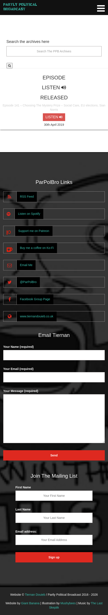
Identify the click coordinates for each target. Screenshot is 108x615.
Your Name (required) (18, 346)
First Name (23, 487)
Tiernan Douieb (35, 594)
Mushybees (68, 603)
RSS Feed (27, 196)
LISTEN (53, 117)
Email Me (26, 265)
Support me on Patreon (33, 231)
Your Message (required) (20, 391)
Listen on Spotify (29, 213)
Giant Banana (30, 603)
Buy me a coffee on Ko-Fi (37, 248)
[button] (9, 65)
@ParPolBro (28, 282)
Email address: (26, 531)
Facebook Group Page (35, 299)
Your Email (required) (18, 369)
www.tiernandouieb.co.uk (36, 316)
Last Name (23, 509)
